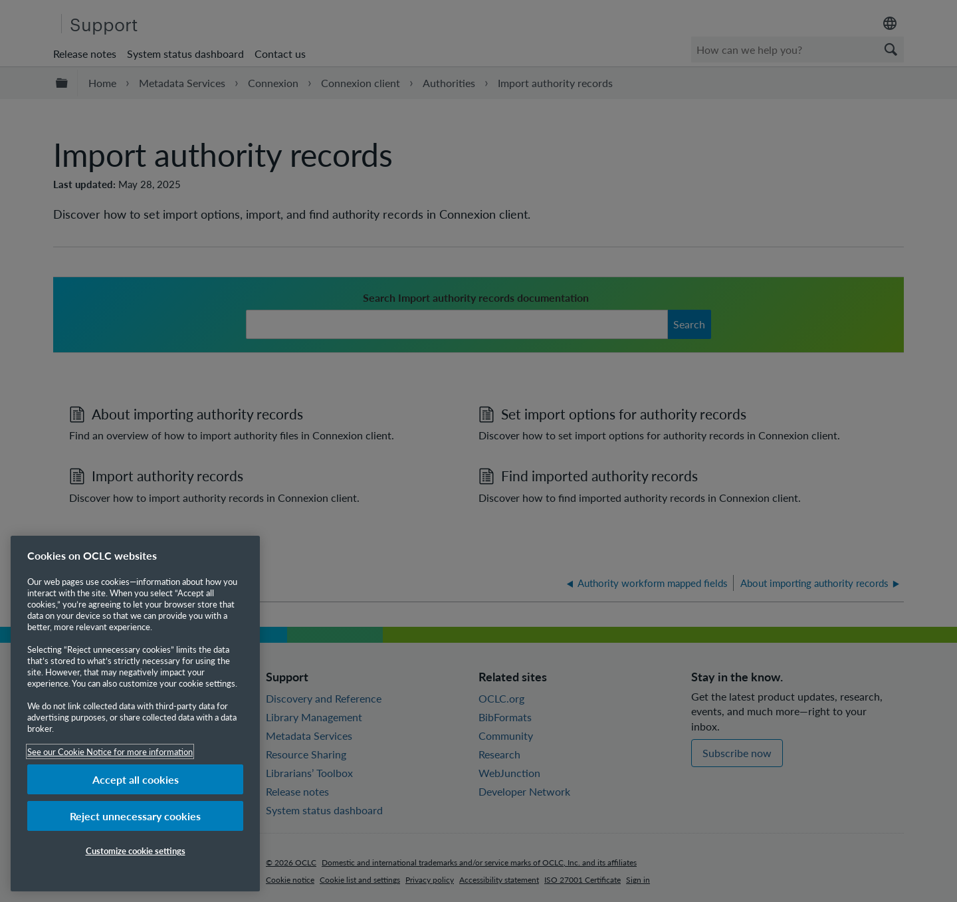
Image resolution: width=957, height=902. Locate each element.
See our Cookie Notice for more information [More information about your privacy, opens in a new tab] (110, 751)
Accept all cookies (135, 779)
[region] (135, 713)
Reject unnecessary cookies (135, 816)
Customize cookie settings (135, 850)
